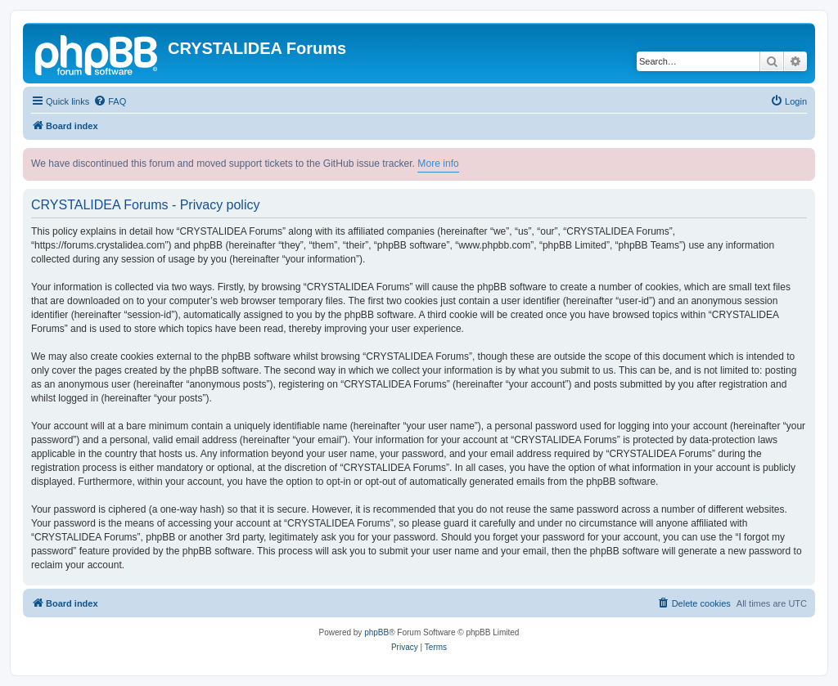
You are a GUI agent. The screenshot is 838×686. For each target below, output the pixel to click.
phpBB (376, 632)
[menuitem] (109, 101)
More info (437, 163)
